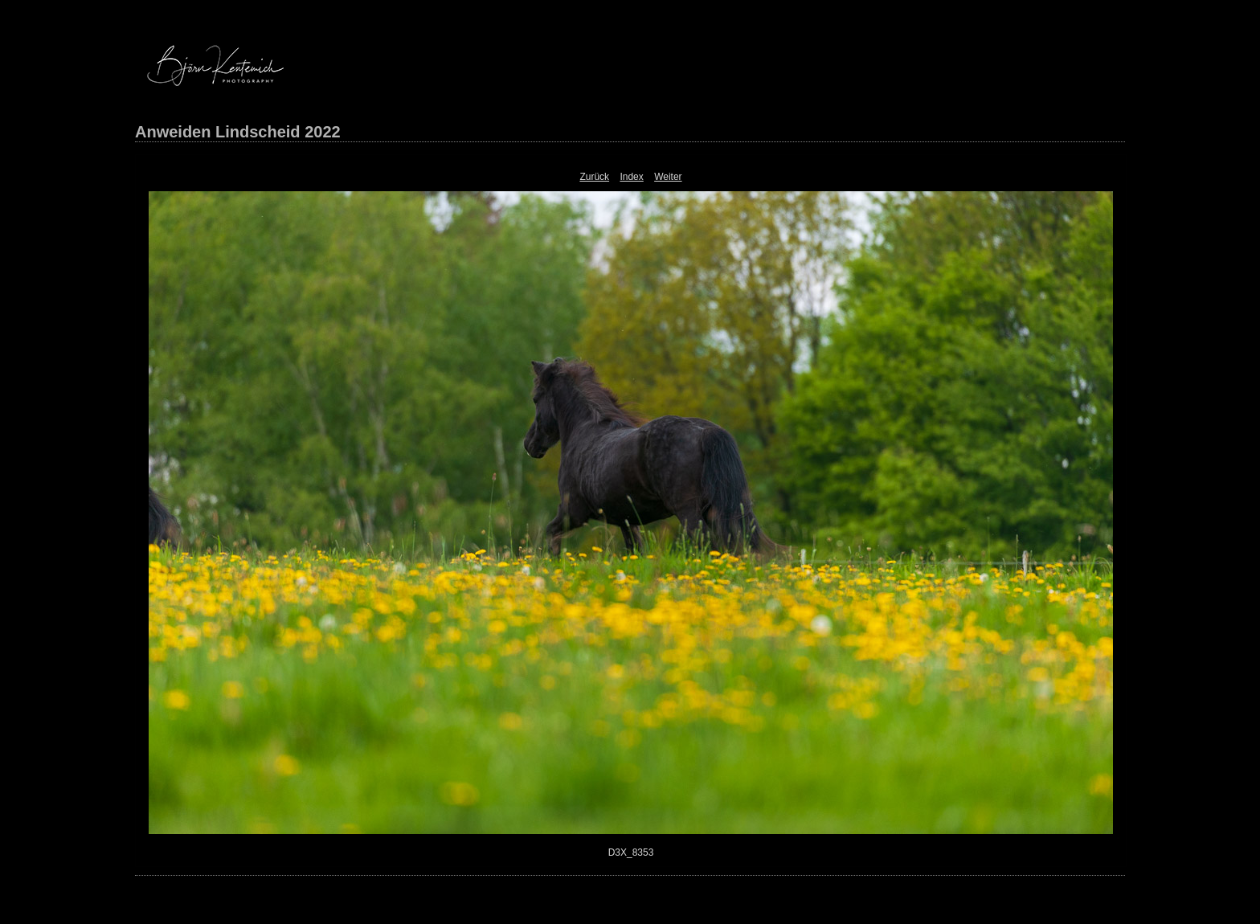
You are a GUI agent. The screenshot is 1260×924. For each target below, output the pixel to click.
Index (631, 176)
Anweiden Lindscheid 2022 (238, 132)
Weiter (667, 176)
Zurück (594, 176)
